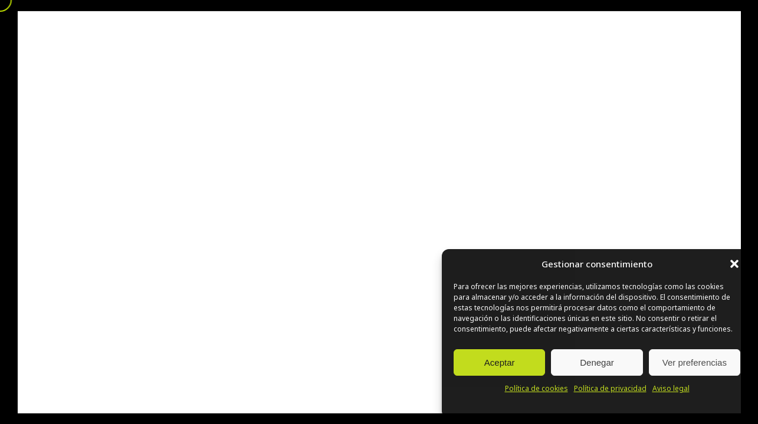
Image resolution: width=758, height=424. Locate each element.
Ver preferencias (694, 362)
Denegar (597, 362)
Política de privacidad (610, 388)
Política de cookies (536, 388)
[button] (734, 264)
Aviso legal (671, 388)
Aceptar (499, 362)
